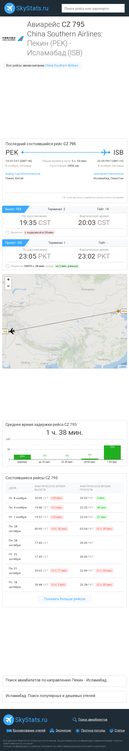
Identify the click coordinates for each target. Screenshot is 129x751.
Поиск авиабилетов (92, 720)
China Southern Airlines (61, 65)
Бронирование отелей (29, 730)
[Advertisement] (64, 103)
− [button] (8, 286)
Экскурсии (63, 730)
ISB (5, 331)
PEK (124, 311)
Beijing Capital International (22, 173)
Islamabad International (109, 173)
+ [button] (8, 280)
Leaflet (122, 366)
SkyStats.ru (32, 8)
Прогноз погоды (93, 730)
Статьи (119, 730)
